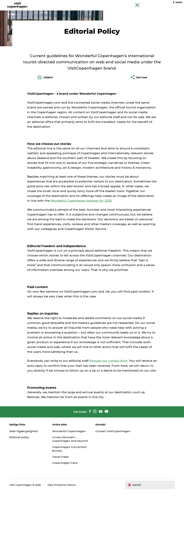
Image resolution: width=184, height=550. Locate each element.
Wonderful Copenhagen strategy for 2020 (82, 250)
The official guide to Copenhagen (117, 3)
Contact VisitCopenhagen (107, 487)
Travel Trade (61, 515)
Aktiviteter (59, 11)
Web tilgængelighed (25, 486)
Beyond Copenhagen (148, 3)
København (10, 25)
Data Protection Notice (63, 543)
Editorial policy (21, 492)
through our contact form (108, 410)
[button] (149, 543)
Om (59, 25)
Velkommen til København (37, 25)
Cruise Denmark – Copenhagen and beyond (65, 495)
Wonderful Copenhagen (70, 486)
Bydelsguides (98, 11)
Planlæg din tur (122, 11)
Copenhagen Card (171, 3)
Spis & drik (77, 11)
